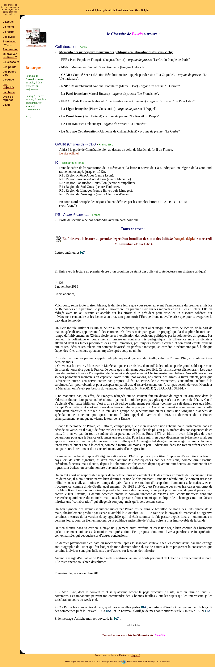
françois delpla (184, 238)
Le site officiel (69, 153)
